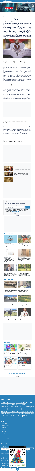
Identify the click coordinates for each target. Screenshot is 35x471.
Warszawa (12, 411)
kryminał (20, 415)
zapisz (32, 448)
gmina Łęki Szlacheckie (17, 413)
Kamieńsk (28, 406)
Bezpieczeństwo (4, 406)
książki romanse (14, 66)
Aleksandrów (18, 409)
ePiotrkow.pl (5, 13)
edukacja (3, 404)
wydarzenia (25, 415)
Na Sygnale (21, 402)
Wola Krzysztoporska (11, 415)
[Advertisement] (17, 110)
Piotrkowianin (25, 409)
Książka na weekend (5, 413)
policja (26, 402)
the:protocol (4, 437)
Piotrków (15, 402)
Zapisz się (27, 207)
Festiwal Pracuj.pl (5, 439)
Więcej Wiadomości (9, 233)
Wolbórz (12, 406)
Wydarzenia (11, 13)
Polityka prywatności (6, 425)
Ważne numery (5, 423)
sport (16, 406)
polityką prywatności (15, 211)
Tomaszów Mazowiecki (28, 413)
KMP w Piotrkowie (29, 411)
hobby (15, 141)
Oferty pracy (4, 433)
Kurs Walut (4, 431)
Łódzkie (3, 415)
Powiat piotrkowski (20, 404)
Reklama (3, 429)
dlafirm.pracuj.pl (5, 435)
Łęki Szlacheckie (4, 411)
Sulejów (31, 402)
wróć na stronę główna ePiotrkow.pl (17, 373)
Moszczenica (4, 409)
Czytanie (20, 141)
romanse (10, 141)
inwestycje (21, 406)
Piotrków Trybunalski (6, 402)
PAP (7, 404)
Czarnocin (10, 409)
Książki (5, 141)
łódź (32, 406)
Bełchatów (12, 404)
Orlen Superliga (19, 411)
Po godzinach (16, 13)
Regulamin (4, 427)
